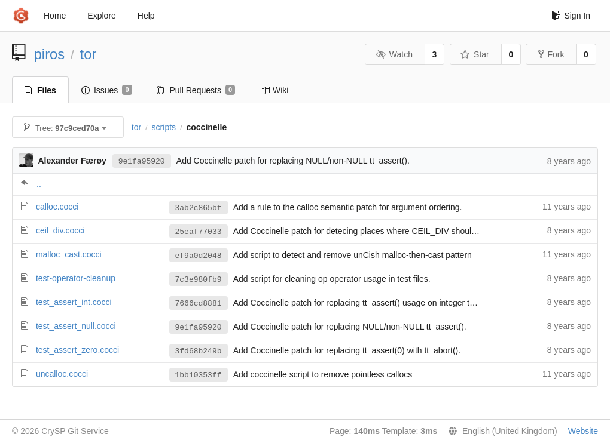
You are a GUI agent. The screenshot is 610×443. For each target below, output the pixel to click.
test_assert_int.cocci (74, 302)
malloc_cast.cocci (69, 254)
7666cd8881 (198, 303)
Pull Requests (196, 90)
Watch (394, 54)
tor (88, 54)
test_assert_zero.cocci (77, 350)
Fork (551, 54)
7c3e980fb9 (198, 279)
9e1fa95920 (141, 161)
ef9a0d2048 (198, 255)
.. (38, 184)
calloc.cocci (57, 206)
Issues (106, 90)
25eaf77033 (198, 231)
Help (146, 15)
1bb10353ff (198, 375)
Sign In (570, 15)
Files (40, 90)
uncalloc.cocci (62, 374)
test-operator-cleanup (75, 278)
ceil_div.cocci (60, 230)
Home (55, 15)
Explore (101, 15)
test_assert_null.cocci (76, 326)
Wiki (274, 90)
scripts (164, 127)
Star (474, 54)
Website (583, 431)
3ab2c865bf (198, 208)
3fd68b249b (198, 351)
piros (49, 54)
